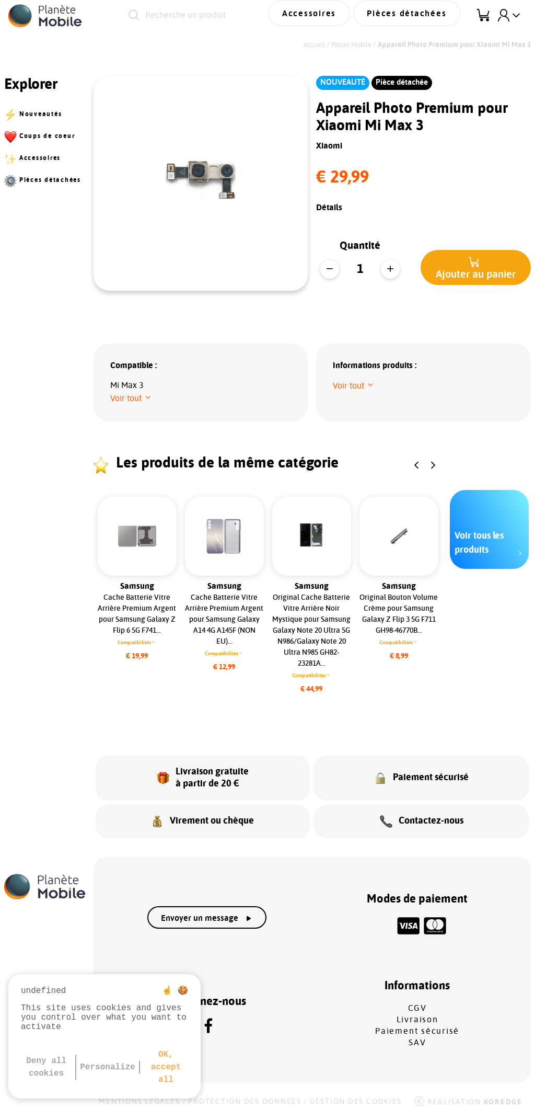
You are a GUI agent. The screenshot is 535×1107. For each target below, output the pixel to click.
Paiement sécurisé (417, 1022)
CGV (417, 999)
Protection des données (244, 1092)
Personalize (107, 1067)
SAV (417, 1033)
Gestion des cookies (356, 1092)
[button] (476, 267)
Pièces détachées (414, 15)
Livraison (417, 1010)
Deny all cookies (46, 1067)
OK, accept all (166, 1067)
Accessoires (329, 15)
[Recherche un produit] (215, 15)
